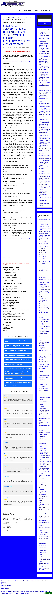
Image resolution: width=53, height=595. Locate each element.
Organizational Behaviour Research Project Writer (44, 493)
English (41, 359)
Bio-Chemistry (42, 267)
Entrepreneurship (43, 366)
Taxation (41, 556)
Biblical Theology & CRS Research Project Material (44, 258)
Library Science (43, 434)
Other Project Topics (44, 496)
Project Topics (45, 10)
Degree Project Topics (44, 319)
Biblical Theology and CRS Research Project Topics (44, 263)
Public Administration (44, 520)
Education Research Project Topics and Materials (44, 344)
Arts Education (42, 248)
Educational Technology (45, 354)
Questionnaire (42, 534)
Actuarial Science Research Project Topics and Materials (44, 224)
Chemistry (41, 294)
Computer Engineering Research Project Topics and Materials (44, 307)
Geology (41, 394)
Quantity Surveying (43, 532)
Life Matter (42, 436)
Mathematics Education (45, 461)
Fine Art (41, 373)
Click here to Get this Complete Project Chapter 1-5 (16, 61)
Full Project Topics (43, 388)
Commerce (42, 303)
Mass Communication (44, 455)
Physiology (41, 500)
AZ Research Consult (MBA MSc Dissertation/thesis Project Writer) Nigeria (19, 580)
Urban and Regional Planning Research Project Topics (44, 565)
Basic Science (42, 254)
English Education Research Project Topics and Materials (44, 363)
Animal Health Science (44, 247)
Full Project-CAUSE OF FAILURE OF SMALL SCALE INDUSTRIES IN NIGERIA (17, 519)
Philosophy (41, 498)
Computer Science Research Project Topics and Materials (44, 312)
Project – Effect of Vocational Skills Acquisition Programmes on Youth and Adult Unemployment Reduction (44, 167)
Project (41, 515)
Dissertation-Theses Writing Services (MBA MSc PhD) (44, 323)
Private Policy (42, 513)
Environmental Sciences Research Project (44, 370)
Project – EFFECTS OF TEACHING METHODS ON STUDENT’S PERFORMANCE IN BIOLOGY (44, 143)
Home (18, 10)
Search (40, 17)
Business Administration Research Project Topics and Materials (45, 281)
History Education (43, 401)
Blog (40, 274)
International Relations (44, 432)
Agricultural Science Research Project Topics (44, 243)
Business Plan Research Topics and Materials (44, 286)
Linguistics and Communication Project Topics (45, 440)
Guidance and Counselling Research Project (44, 397)
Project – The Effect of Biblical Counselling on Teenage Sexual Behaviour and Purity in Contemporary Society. (45, 84)
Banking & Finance (43, 250)
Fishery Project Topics (44, 375)
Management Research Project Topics (43, 445)
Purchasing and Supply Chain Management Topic (44, 529)
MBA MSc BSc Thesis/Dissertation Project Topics (16, 47)
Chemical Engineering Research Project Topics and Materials (44, 291)
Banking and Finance (44, 252)
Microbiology (42, 478)
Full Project (42, 386)
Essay (36, 10)
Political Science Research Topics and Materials (44, 509)
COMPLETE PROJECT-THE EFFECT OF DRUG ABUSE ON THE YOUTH (28, 519)
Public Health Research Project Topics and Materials (45, 524)
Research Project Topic (45, 536)
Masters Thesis (27, 10)
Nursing (41, 480)
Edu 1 (40, 340)
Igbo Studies (42, 420)
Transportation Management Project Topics (44, 559)
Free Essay (42, 381)
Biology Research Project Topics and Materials (43, 270)
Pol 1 (40, 502)
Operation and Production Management (42, 484)
